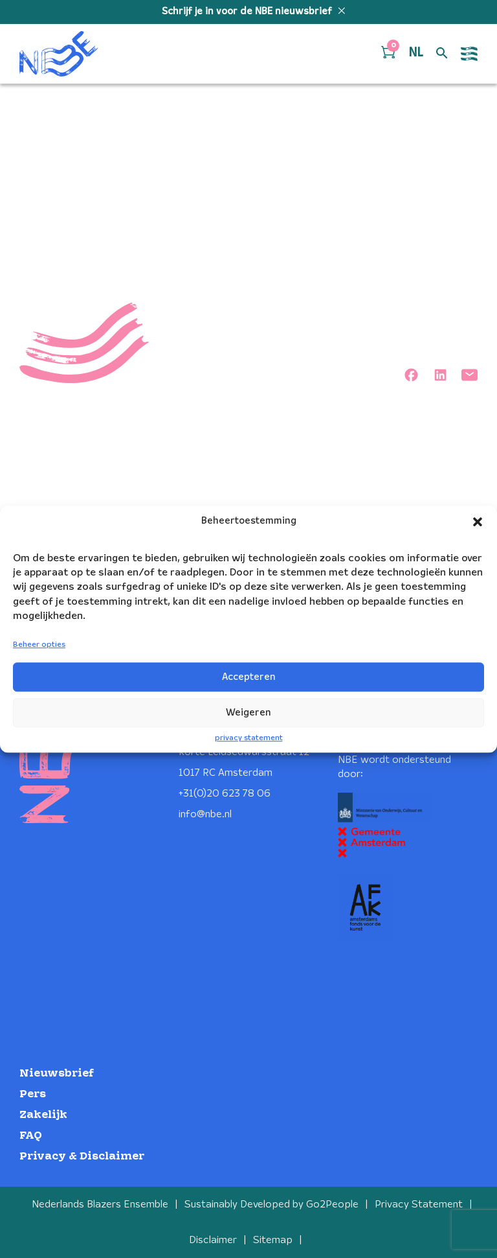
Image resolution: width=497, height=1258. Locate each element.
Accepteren (249, 677)
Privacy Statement (419, 1204)
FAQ (30, 1136)
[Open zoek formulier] (442, 53)
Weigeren (248, 712)
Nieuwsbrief (56, 1073)
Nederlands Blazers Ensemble (100, 1204)
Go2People (332, 1204)
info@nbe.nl (205, 814)
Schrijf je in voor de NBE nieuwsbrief (248, 11)
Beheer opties (39, 645)
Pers (32, 1094)
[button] (477, 521)
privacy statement (249, 737)
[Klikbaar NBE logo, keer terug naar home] (58, 54)
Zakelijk (43, 1115)
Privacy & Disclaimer (81, 1156)
